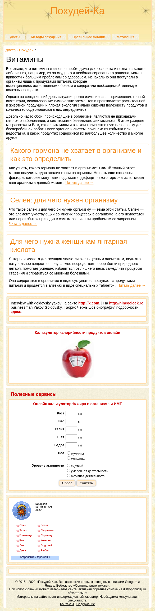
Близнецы (26, 535)
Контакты (67, 604)
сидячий (75, 466)
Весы (44, 525)
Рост (60, 413)
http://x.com (88, 303)
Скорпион (47, 530)
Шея (60, 437)
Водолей (46, 545)
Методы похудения (46, 37)
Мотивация (125, 37)
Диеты (15, 37)
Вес (61, 421)
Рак (22, 540)
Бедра (59, 445)
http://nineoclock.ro (126, 303)
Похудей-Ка (77, 10)
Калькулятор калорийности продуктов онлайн (77, 332)
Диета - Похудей (20, 50)
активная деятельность (86, 476)
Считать (86, 483)
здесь (16, 311)
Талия (59, 429)
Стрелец (46, 535)
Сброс (67, 483)
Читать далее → (79, 182)
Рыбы (45, 550)
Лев (22, 545)
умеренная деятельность (87, 471)
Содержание (85, 604)
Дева (23, 550)
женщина (76, 458)
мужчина (75, 453)
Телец (23, 530)
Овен (23, 525)
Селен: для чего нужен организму (64, 200)
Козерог (46, 540)
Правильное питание (89, 37)
